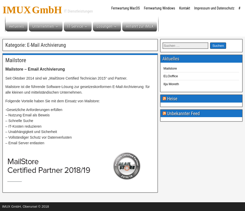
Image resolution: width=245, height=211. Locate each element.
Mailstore (15, 60)
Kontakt (184, 8)
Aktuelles (16, 26)
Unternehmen (43, 26)
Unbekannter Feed (183, 113)
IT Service (75, 26)
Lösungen (104, 26)
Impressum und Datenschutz (214, 8)
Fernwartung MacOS (125, 8)
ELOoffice (171, 76)
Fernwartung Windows (159, 8)
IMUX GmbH (32, 8)
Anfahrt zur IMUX (139, 26)
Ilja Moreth (171, 84)
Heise (172, 98)
